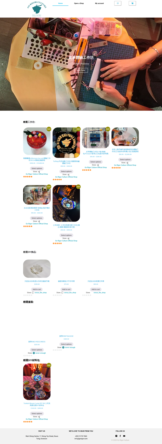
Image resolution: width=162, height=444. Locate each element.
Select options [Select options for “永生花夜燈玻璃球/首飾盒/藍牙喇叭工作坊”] (37, 218)
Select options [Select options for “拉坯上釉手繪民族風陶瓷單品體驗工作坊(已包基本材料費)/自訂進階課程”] (125, 160)
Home (60, 3)
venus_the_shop (41, 293)
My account (99, 3)
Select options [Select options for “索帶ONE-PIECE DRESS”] (37, 350)
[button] (2, 64)
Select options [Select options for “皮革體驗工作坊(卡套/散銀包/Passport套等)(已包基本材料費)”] (96, 162)
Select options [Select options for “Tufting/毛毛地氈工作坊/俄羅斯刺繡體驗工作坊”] (66, 171)
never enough (41, 353)
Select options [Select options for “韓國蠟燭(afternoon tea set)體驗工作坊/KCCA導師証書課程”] (37, 168)
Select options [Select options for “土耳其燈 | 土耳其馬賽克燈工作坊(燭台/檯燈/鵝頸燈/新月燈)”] (66, 235)
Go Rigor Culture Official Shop (37, 174)
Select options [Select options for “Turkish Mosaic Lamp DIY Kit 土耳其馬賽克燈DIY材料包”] (37, 414)
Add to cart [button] (37, 289)
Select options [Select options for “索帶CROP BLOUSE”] (66, 344)
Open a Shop (79, 3)
